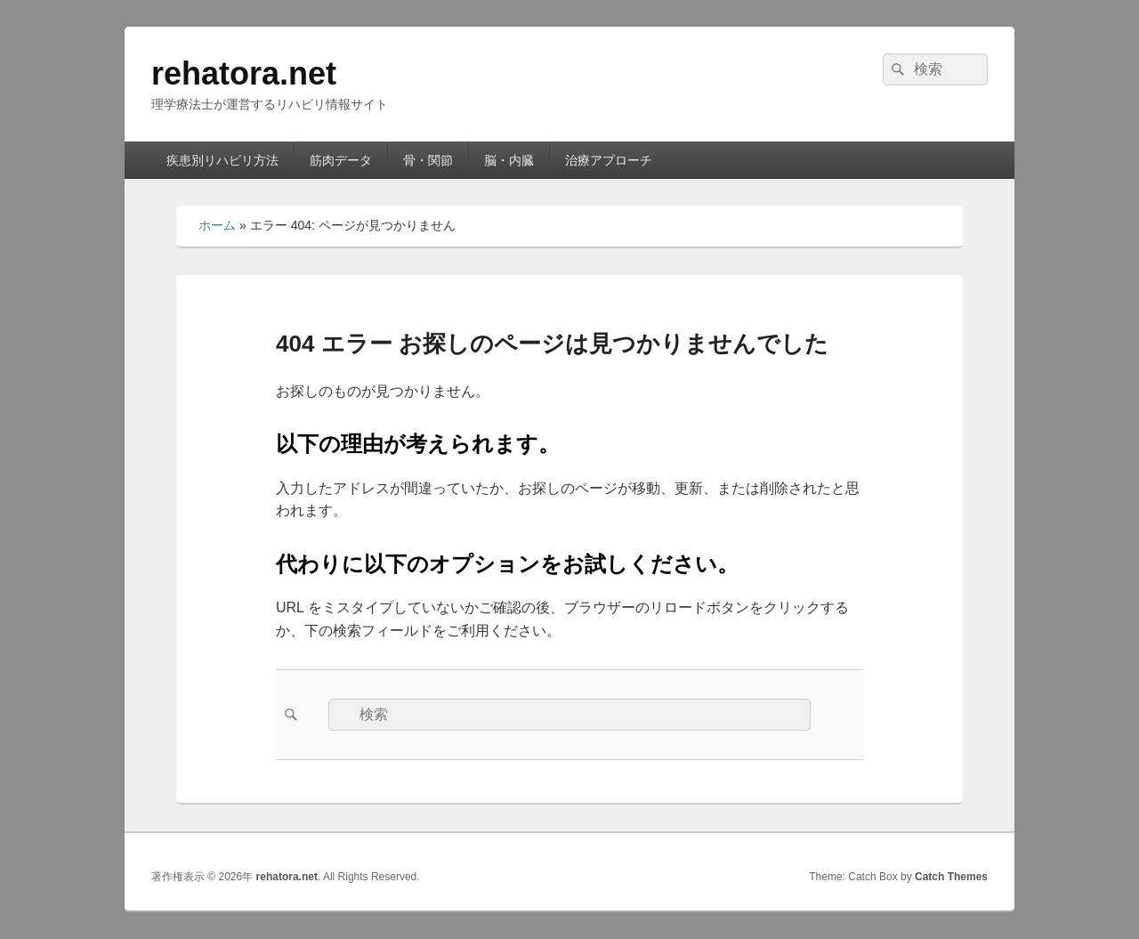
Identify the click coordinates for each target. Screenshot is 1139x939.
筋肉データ (341, 160)
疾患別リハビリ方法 (222, 160)
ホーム (217, 225)
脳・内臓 (509, 160)
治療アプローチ (608, 160)
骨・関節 (428, 160)
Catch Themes (951, 876)
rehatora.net (243, 73)
